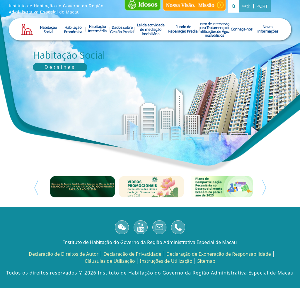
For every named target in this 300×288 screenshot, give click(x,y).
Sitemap (206, 261)
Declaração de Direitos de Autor (63, 254)
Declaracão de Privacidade (132, 254)
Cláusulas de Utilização (110, 261)
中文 (247, 6)
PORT (262, 6)
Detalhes (60, 67)
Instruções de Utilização (166, 261)
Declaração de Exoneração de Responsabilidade (218, 254)
